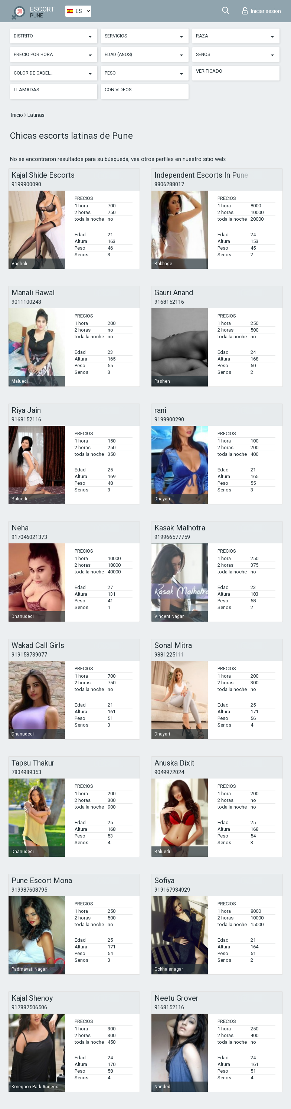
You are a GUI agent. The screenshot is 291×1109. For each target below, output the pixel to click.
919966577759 (172, 537)
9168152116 (169, 302)
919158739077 (29, 654)
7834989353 (26, 772)
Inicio (17, 115)
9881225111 (169, 654)
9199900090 (26, 184)
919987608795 (29, 889)
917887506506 (29, 1007)
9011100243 (26, 302)
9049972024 (169, 772)
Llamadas (26, 89)
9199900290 (169, 419)
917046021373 (29, 537)
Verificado (209, 71)
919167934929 (172, 889)
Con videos (118, 89)
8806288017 (169, 184)
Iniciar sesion (261, 11)
